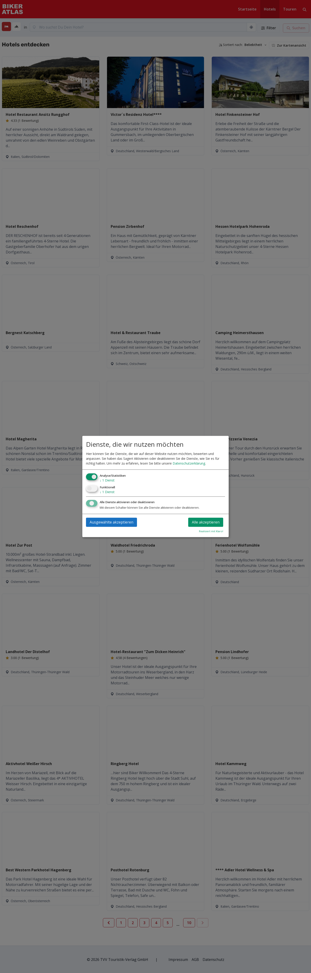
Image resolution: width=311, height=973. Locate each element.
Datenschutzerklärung (189, 463)
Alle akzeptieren (206, 522)
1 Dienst (107, 480)
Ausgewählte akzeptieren (111, 522)
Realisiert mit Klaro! (211, 531)
